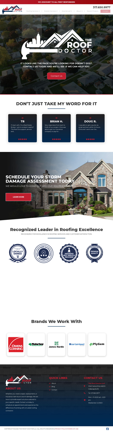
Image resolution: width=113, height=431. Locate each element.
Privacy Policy (61, 428)
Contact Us (56, 75)
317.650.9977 (101, 6)
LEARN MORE (18, 196)
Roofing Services (28, 10)
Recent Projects (89, 10)
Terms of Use (72, 428)
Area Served (62, 10)
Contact (105, 11)
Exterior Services (46, 10)
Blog (53, 386)
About (77, 11)
